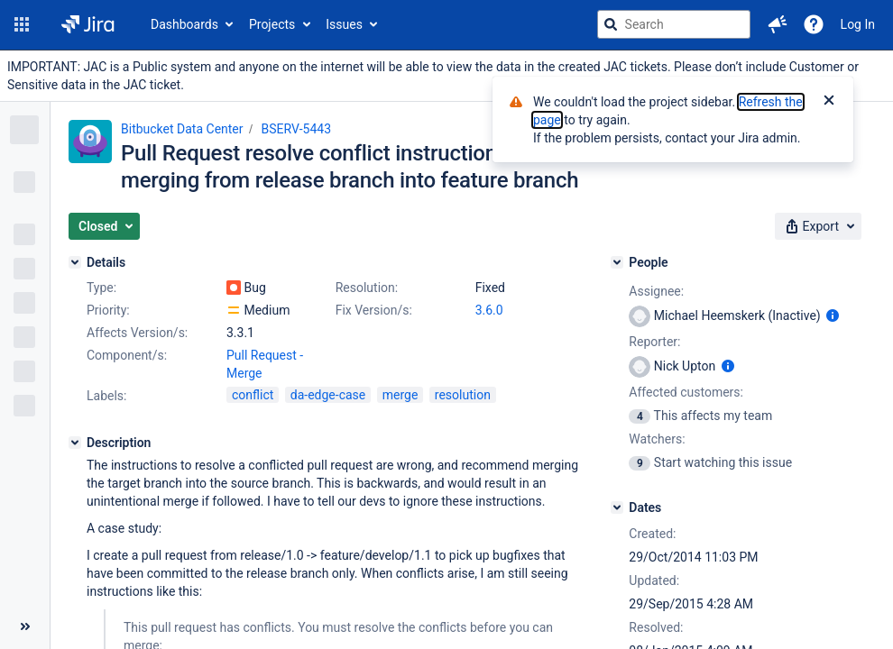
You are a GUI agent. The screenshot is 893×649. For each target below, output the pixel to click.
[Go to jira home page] (88, 24)
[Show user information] (832, 315)
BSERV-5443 (297, 129)
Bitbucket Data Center (182, 129)
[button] (21, 24)
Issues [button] (344, 24)
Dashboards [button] (184, 24)
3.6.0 (489, 310)
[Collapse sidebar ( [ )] (25, 626)
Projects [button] (272, 24)
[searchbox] (673, 24)
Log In (858, 24)
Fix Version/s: (374, 310)
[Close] (829, 102)
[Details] (75, 262)
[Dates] (617, 507)
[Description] (75, 442)
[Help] (813, 24)
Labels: (106, 395)
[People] (617, 262)
